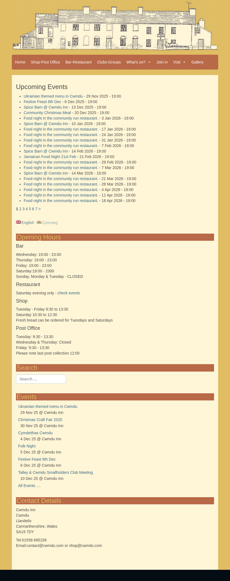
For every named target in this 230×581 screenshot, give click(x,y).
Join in (162, 62)
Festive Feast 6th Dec (42, 101)
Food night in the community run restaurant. (61, 118)
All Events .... (29, 485)
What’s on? (138, 62)
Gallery (197, 62)
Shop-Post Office (45, 62)
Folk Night (26, 446)
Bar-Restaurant (78, 62)
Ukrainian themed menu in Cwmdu (53, 96)
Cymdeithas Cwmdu (35, 433)
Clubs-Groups (109, 62)
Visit (179, 62)
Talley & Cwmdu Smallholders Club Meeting (55, 472)
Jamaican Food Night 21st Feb (50, 156)
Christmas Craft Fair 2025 (40, 419)
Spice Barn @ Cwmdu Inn (46, 107)
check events (69, 293)
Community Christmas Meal (47, 112)
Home (20, 62)
